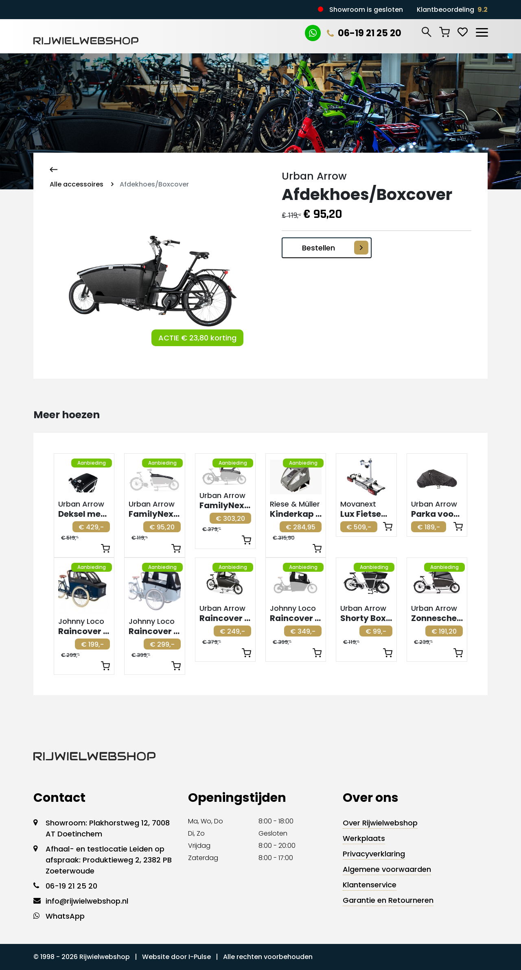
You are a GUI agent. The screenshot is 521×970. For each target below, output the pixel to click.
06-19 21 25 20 (364, 33)
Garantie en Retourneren (388, 900)
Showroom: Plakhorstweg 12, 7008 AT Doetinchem (108, 828)
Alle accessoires (76, 184)
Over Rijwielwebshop (380, 823)
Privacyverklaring (374, 854)
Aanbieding (91, 462)
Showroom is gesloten (366, 9)
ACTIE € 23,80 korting (197, 338)
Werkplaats (364, 838)
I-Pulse (199, 956)
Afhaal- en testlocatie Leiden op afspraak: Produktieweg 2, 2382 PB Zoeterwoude (109, 860)
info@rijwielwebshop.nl (87, 901)
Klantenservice (369, 885)
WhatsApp (65, 916)
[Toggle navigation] (481, 31)
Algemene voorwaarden (387, 869)
